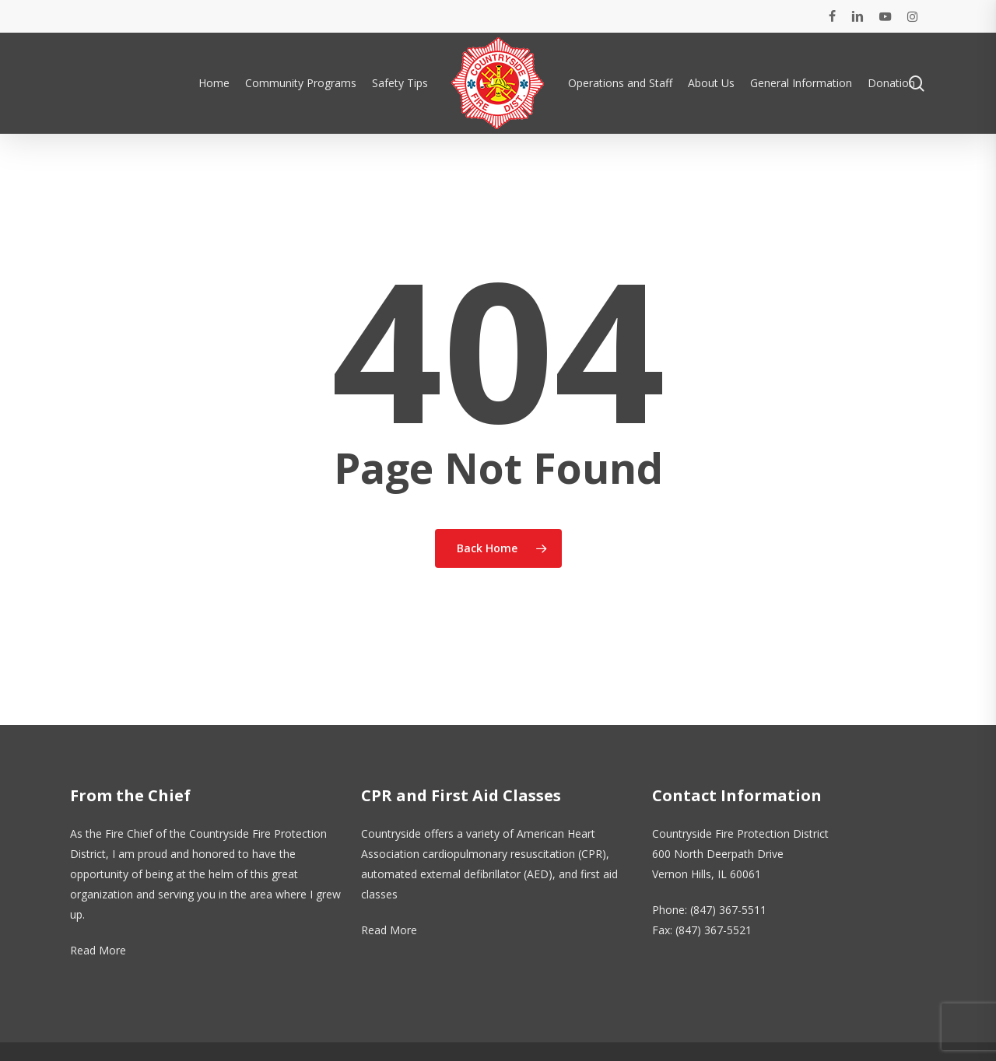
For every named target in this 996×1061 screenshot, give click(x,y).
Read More (98, 950)
